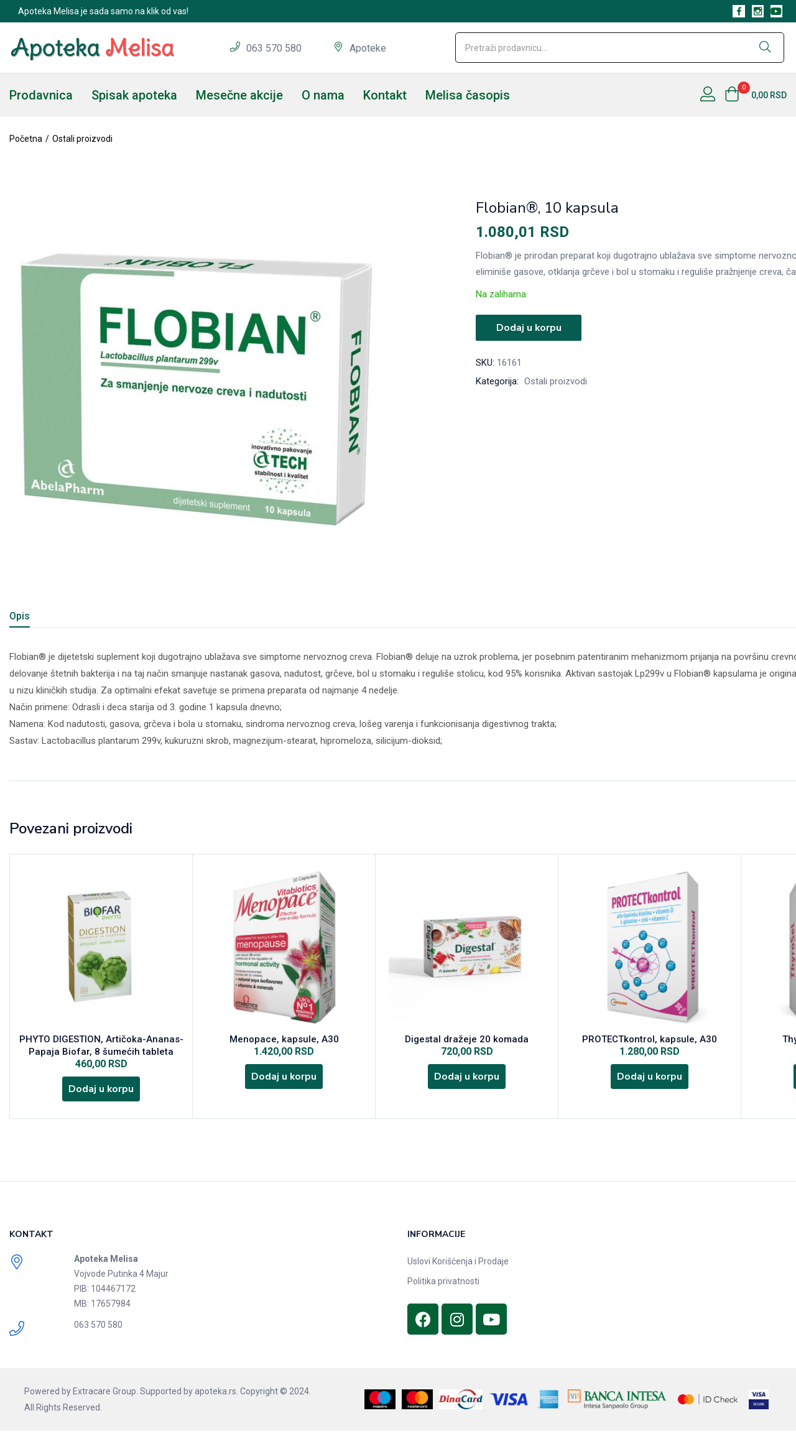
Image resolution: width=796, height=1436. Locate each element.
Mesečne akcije (239, 95)
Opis (19, 616)
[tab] (34, 618)
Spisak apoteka (134, 95)
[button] (755, 95)
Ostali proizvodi (82, 139)
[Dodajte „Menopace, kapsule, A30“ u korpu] (284, 1080)
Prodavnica (41, 95)
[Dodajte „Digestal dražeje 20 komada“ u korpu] (467, 1080)
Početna (25, 139)
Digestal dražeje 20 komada (467, 1040)
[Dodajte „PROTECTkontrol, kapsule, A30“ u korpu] (650, 1080)
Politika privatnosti (443, 1287)
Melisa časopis (467, 95)
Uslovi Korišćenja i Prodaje (458, 1267)
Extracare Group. (105, 1397)
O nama (323, 95)
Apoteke (367, 48)
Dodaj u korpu (529, 327)
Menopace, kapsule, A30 (284, 1040)
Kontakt (385, 95)
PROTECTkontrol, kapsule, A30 (649, 1040)
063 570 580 (275, 48)
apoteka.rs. (216, 1397)
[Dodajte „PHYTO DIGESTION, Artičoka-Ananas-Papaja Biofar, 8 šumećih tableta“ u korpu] (101, 1092)
